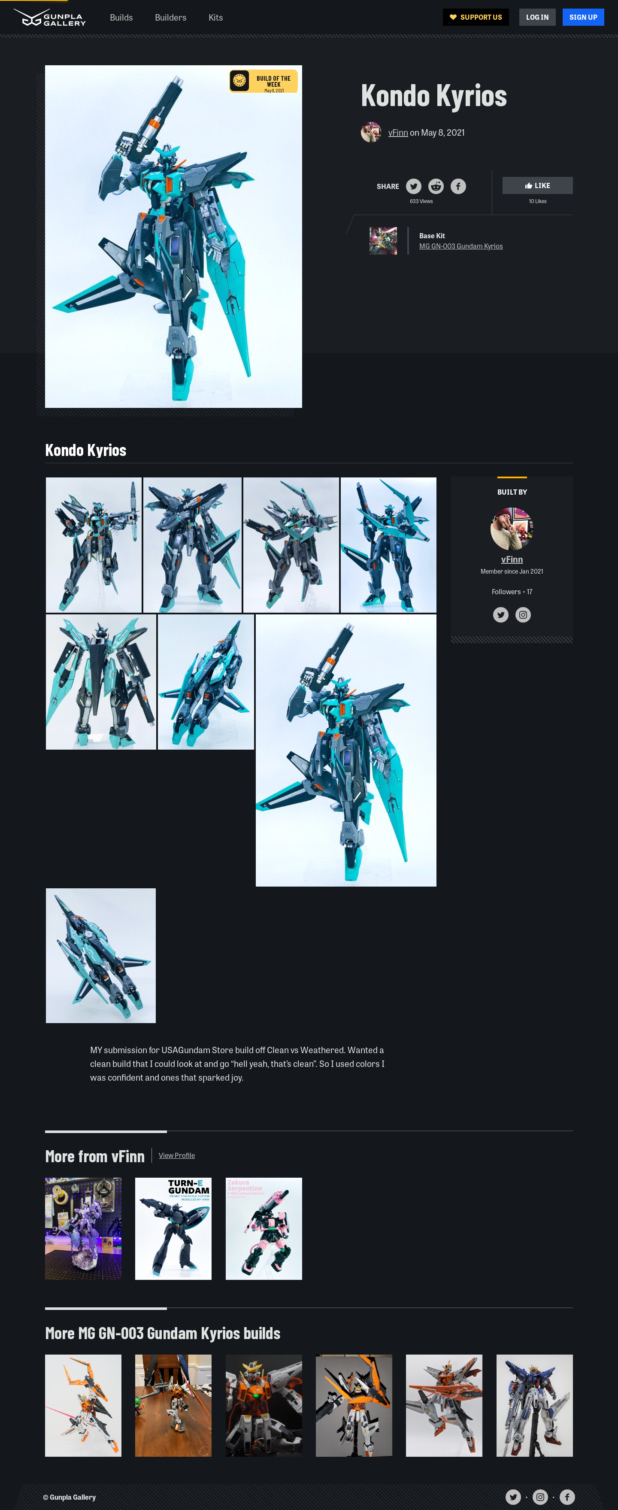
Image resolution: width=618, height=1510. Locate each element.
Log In (537, 17)
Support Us (476, 17)
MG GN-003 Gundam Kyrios (461, 246)
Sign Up (583, 17)
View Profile (177, 1155)
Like (537, 185)
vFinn (398, 132)
